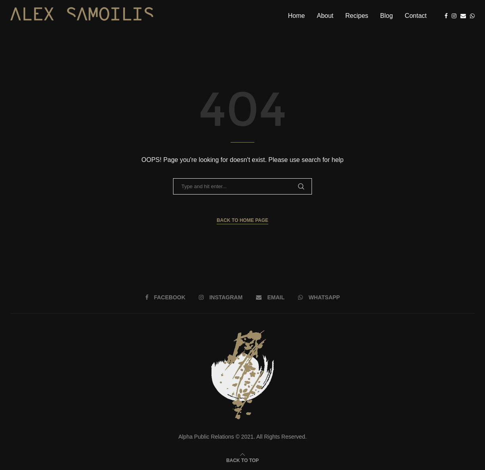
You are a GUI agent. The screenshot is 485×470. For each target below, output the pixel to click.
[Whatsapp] (472, 16)
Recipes (356, 15)
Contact (416, 15)
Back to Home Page (242, 220)
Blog (386, 15)
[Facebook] (446, 16)
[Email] (463, 16)
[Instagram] (454, 16)
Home (296, 15)
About (325, 15)
